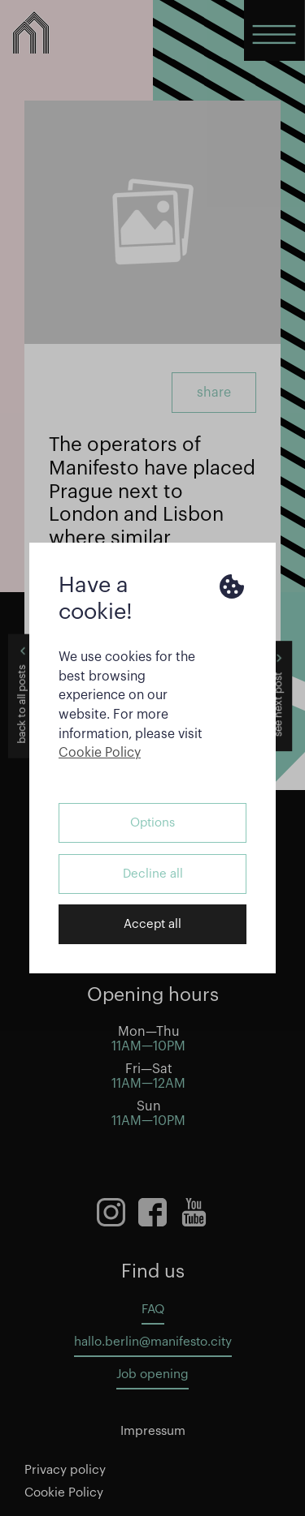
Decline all (153, 874)
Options (152, 823)
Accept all (152, 924)
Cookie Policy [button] (100, 752)
